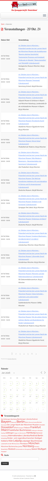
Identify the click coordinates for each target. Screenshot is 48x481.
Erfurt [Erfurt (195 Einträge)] (16, 427)
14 (4, 396)
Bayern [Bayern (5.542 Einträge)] (6, 421)
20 (43, 396)
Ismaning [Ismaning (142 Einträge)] (4, 438)
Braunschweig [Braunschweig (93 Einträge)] (33, 422)
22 (11, 403)
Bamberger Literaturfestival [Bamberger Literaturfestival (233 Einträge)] (27, 419)
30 (4, 383)
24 (24, 403)
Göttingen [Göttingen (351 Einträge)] (10, 433)
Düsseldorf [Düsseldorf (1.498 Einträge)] (7, 427)
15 (11, 396)
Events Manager (12, 359)
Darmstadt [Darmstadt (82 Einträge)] (4, 425)
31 (23, 409)
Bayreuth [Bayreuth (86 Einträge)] (13, 422)
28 (4, 409)
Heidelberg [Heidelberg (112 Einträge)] (4, 436)
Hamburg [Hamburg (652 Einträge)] (30, 432)
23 (17, 403)
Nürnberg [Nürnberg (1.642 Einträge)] (28, 446)
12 (36, 390)
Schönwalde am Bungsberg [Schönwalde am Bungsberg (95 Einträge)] (23, 449)
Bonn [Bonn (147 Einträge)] (26, 422)
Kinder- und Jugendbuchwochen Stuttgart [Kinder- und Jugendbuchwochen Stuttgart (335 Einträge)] (24, 438)
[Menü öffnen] (44, 15)
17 (23, 396)
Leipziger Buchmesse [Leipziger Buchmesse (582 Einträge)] (32, 441)
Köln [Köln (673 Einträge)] (11, 441)
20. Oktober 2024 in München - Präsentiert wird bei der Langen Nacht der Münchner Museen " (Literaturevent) (32, 95)
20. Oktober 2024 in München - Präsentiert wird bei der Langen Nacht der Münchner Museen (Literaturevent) (32, 334)
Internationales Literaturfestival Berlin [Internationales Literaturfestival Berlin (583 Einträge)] (25, 435)
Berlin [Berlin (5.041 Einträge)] (21, 421)
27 (43, 403)
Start (2, 24)
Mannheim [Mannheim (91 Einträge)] (17, 443)
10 (24, 390)
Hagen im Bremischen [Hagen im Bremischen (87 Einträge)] (20, 433)
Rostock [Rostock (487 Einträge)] (12, 449)
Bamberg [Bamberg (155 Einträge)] (14, 419)
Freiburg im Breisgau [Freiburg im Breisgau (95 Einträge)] (37, 430)
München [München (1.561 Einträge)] (33, 443)
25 (30, 403)
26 (37, 403)
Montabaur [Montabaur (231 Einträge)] (24, 444)
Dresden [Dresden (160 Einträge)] (42, 425)
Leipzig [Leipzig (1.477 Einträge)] (17, 440)
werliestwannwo (20, 476)
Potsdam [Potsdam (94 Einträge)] (36, 446)
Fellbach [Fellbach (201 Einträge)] (27, 427)
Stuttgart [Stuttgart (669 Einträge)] (42, 449)
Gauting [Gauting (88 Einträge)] (3, 433)
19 (36, 396)
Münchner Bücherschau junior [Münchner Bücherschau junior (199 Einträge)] (11, 446)
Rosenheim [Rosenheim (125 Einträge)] (4, 449)
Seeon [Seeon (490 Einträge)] (34, 449)
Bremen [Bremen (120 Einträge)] (39, 422)
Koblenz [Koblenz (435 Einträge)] (4, 441)
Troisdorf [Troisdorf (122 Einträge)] (3, 451)
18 (30, 396)
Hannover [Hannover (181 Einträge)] (39, 433)
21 (4, 403)
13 (43, 390)
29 (11, 409)
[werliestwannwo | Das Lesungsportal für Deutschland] (24, 5)
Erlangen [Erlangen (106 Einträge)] (20, 427)
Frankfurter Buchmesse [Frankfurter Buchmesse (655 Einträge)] (19, 430)
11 (30, 390)
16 (17, 396)
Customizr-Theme (29, 478)
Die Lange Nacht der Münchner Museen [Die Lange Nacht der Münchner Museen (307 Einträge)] (23, 425)
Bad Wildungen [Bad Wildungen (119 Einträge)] (5, 419)
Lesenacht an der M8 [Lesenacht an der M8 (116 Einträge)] (7, 443)
